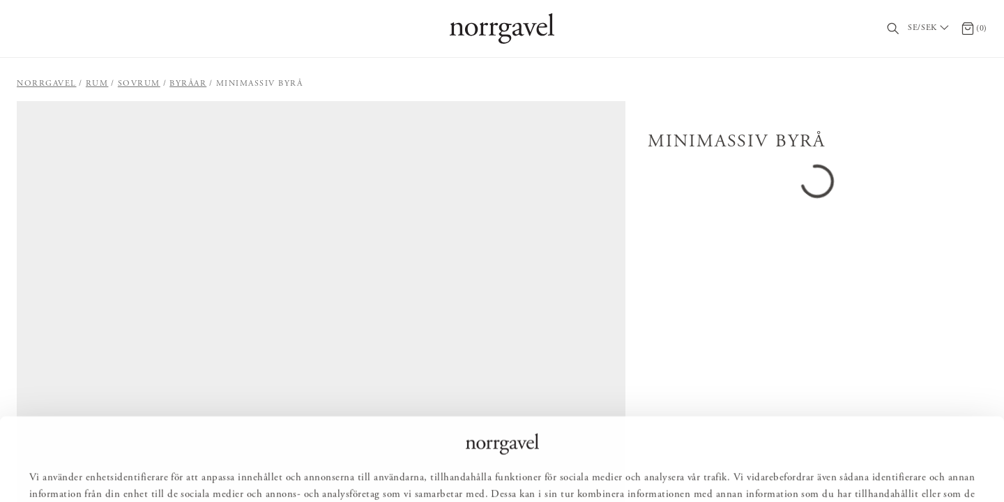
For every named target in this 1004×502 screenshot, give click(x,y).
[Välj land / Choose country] (930, 28)
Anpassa (508, 471)
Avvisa (575, 471)
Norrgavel (47, 83)
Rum (97, 83)
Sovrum (139, 83)
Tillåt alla (434, 471)
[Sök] (893, 29)
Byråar (187, 83)
